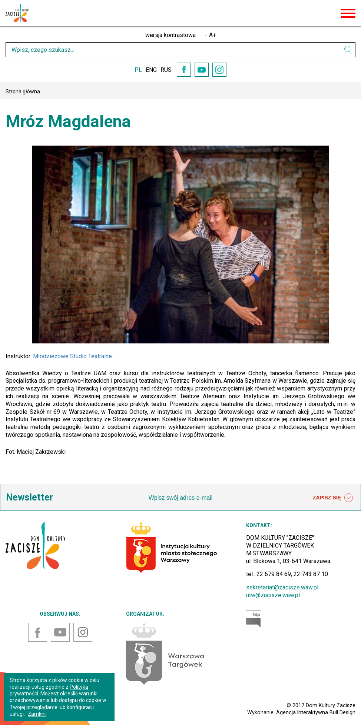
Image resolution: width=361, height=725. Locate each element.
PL (138, 69)
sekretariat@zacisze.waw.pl (282, 587)
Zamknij (37, 714)
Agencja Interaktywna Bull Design (315, 712)
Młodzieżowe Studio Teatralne (72, 356)
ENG (151, 69)
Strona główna (23, 91)
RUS (166, 69)
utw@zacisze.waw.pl (273, 595)
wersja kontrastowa (170, 35)
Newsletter (29, 497)
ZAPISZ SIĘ (333, 498)
